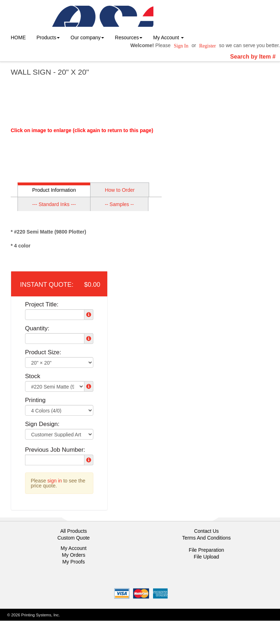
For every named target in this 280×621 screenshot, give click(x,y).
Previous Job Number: (55, 450)
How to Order (119, 190)
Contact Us (206, 531)
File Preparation (206, 550)
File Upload (206, 557)
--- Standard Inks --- (54, 204)
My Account (74, 548)
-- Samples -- (119, 204)
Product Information (54, 190)
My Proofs (73, 562)
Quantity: (37, 328)
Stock (32, 376)
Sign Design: (42, 424)
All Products (73, 531)
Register (207, 46)
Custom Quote (74, 538)
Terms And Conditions (206, 538)
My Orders (73, 555)
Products (48, 37)
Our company (87, 37)
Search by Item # (253, 57)
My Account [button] (168, 37)
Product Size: (43, 352)
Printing (35, 400)
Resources (128, 37)
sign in (55, 481)
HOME (18, 37)
